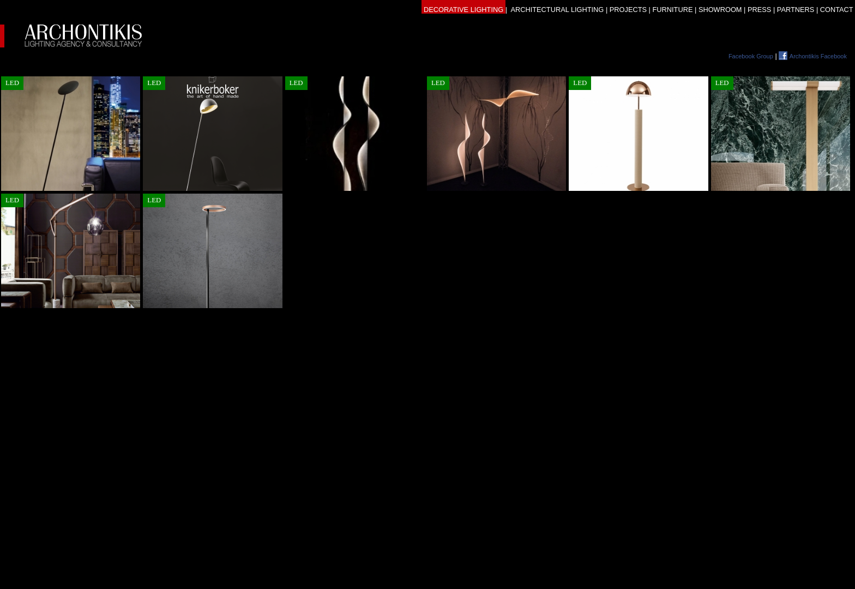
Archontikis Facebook (818, 56)
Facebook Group (750, 56)
